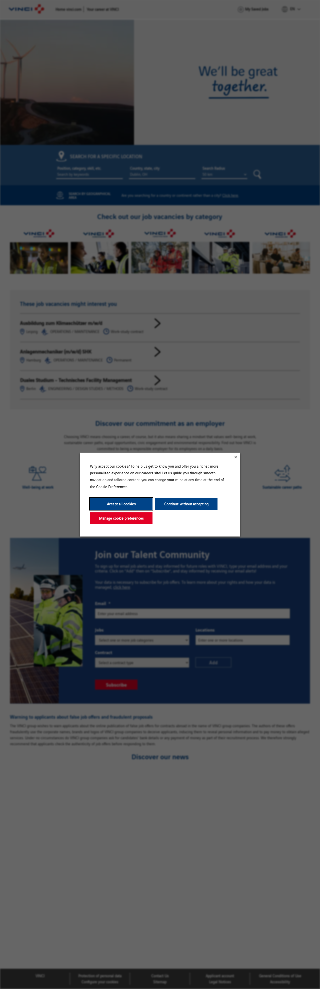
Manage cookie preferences (121, 518)
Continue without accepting (186, 503)
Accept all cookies (121, 503)
